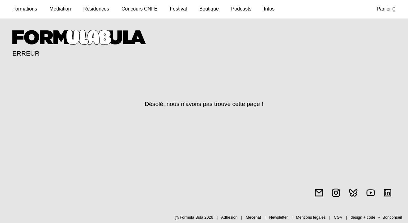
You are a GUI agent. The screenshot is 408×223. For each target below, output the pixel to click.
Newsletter (278, 217)
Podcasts (241, 8)
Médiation (60, 8)
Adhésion (229, 217)
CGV (338, 217)
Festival (178, 8)
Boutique (209, 8)
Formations (24, 8)
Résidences (96, 8)
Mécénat (253, 217)
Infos (269, 8)
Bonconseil (392, 217)
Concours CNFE (139, 8)
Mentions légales (311, 217)
